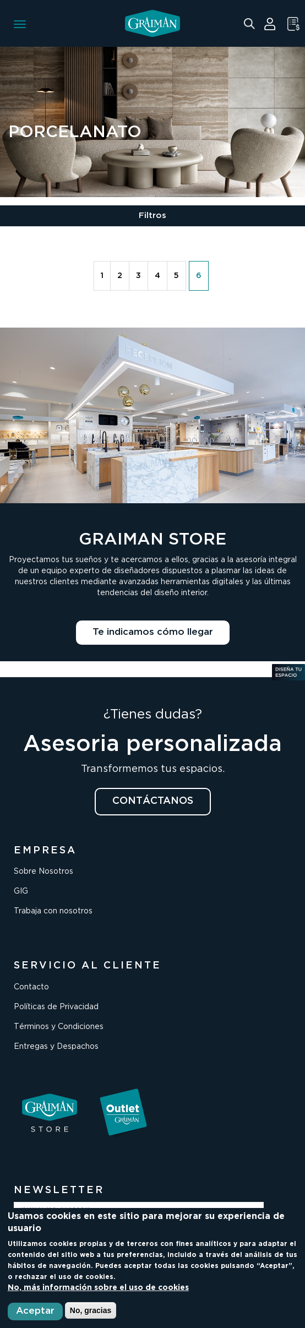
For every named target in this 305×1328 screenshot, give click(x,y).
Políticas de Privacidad (56, 1007)
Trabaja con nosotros (53, 911)
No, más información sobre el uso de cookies (98, 1288)
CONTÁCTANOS (152, 801)
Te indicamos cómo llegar (152, 632)
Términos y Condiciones (59, 1027)
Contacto (31, 987)
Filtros (152, 215)
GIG (21, 891)
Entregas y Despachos (56, 1046)
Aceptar (35, 1311)
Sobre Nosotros (43, 871)
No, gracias (90, 1310)
